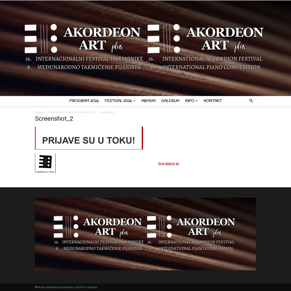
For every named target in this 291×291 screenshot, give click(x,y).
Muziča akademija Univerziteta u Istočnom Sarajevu (67, 287)
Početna (39, 112)
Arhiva (148, 101)
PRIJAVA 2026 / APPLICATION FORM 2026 (71, 112)
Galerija (170, 101)
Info (191, 101)
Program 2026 (84, 101)
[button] (251, 101)
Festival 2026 (120, 101)
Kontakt (213, 101)
